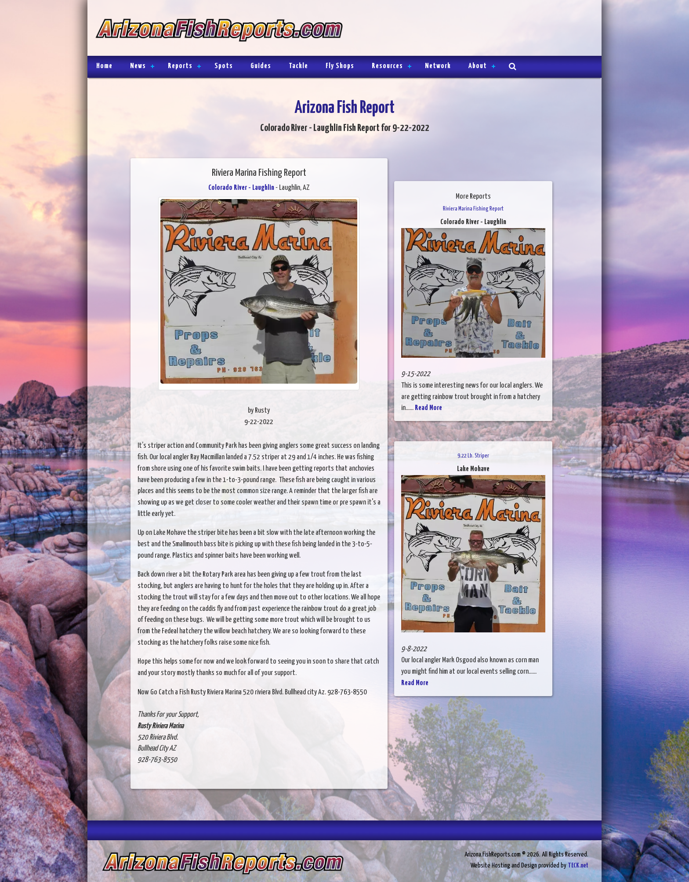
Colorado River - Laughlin (241, 188)
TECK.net (578, 865)
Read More (428, 408)
